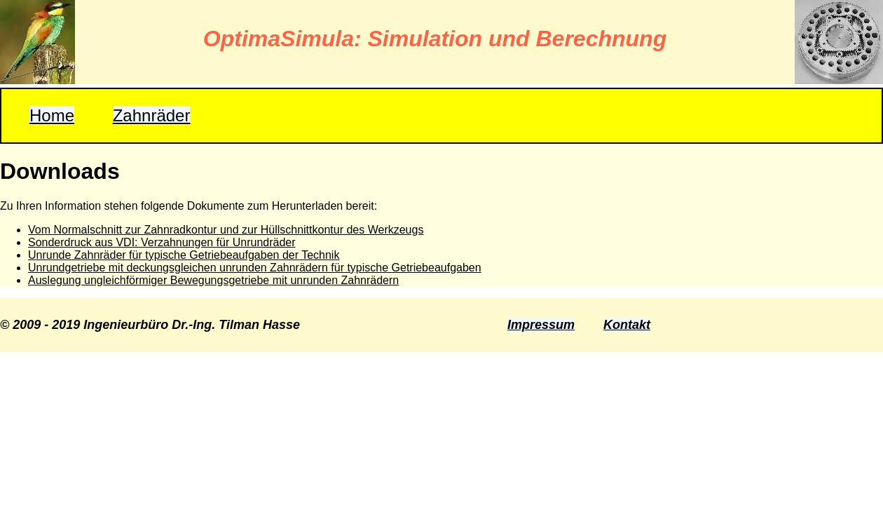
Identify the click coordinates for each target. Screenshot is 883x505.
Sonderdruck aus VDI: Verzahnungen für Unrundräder (162, 242)
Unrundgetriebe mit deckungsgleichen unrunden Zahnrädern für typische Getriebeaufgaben (254, 268)
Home (51, 115)
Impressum (541, 325)
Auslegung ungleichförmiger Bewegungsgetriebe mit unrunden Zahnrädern (213, 280)
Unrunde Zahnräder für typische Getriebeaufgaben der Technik (183, 255)
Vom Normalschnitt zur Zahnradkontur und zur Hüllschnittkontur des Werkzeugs (225, 230)
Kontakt (626, 325)
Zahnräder (152, 115)
